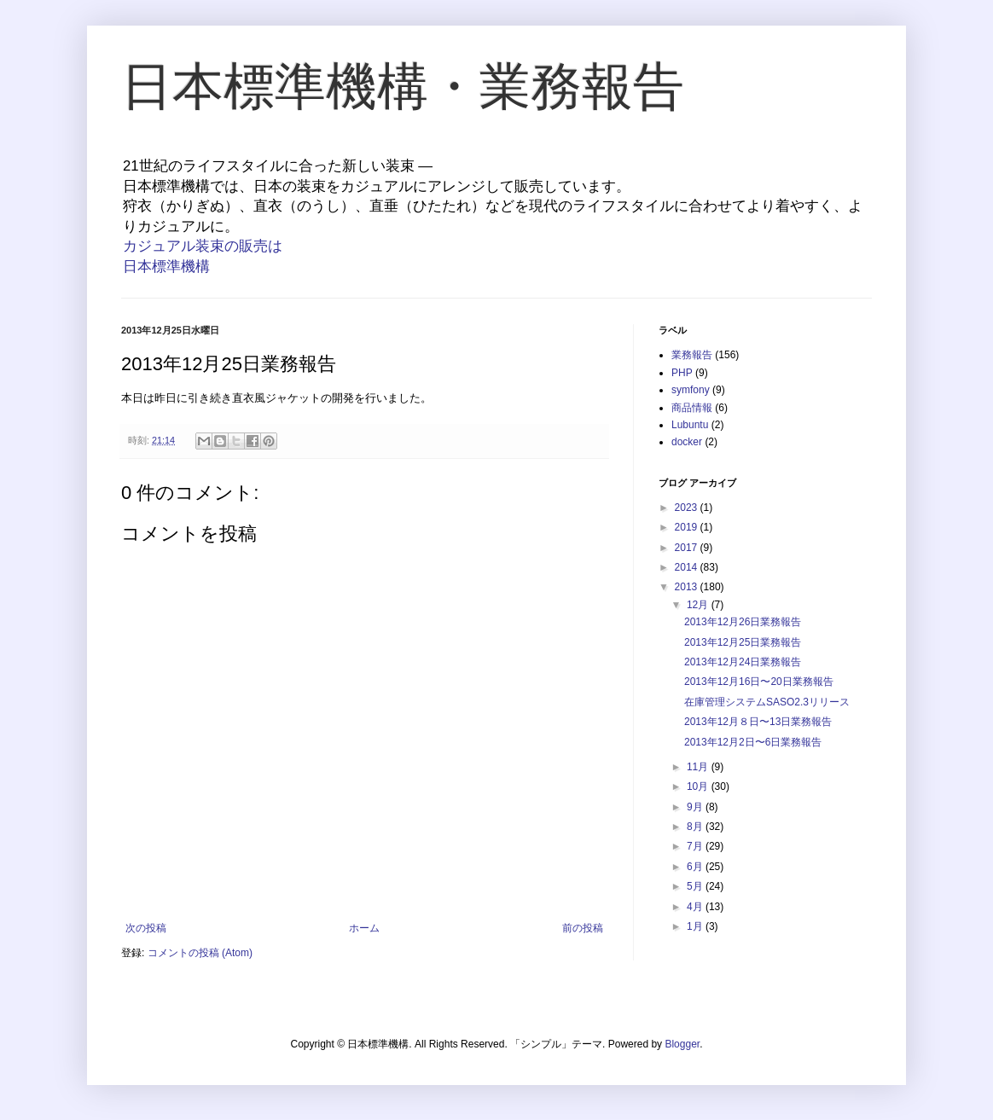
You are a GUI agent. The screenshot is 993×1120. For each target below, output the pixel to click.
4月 (696, 907)
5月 (696, 886)
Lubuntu (689, 425)
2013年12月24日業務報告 (742, 662)
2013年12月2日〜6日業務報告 (753, 742)
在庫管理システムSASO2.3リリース (767, 702)
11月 (699, 767)
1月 (696, 926)
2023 (687, 508)
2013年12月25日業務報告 (742, 642)
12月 (699, 605)
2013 (687, 587)
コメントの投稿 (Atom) (200, 953)
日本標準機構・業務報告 (402, 86)
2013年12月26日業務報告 (742, 622)
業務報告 (691, 355)
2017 (687, 548)
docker (686, 442)
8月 (696, 827)
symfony (690, 390)
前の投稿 (582, 928)
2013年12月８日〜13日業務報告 (758, 722)
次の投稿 (145, 928)
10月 (699, 786)
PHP (682, 373)
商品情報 (691, 408)
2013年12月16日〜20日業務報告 (758, 682)
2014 (687, 567)
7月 (696, 846)
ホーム (364, 928)
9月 (696, 807)
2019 (687, 527)
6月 (696, 867)
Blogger (682, 1044)
